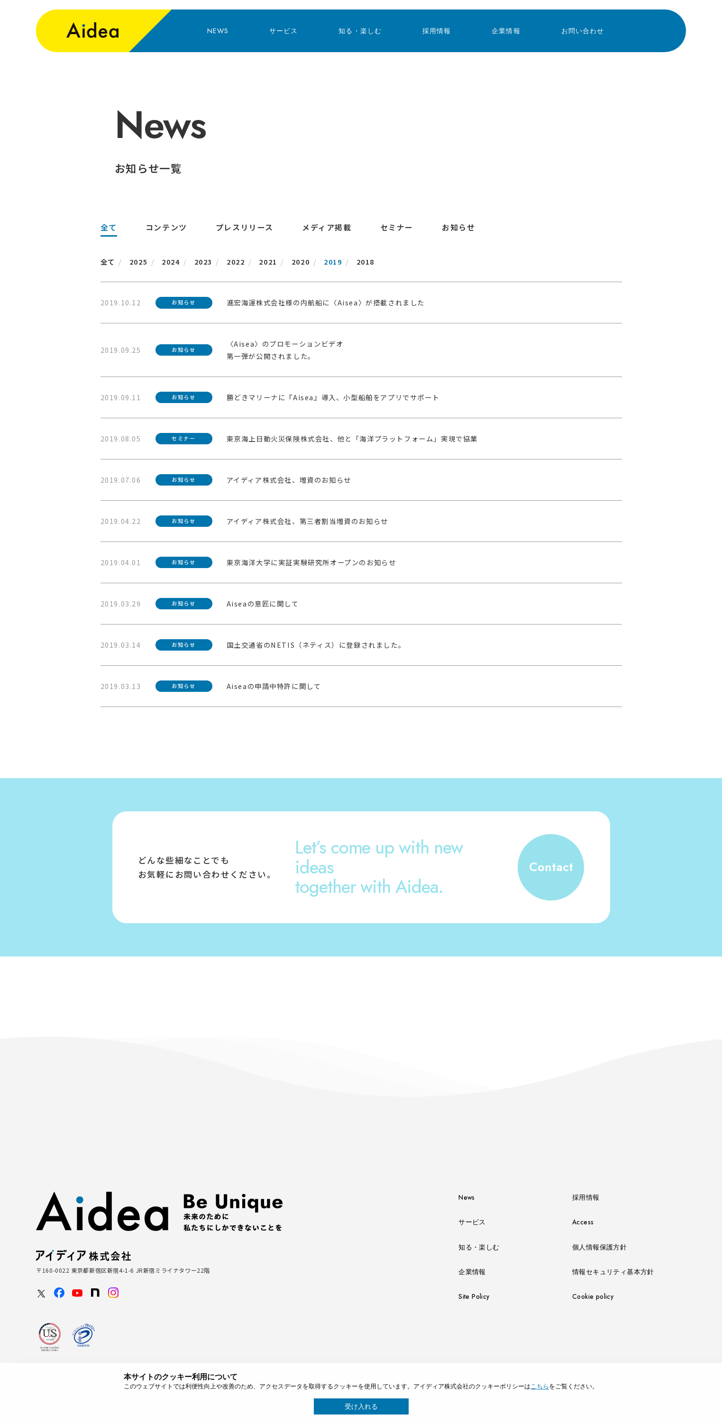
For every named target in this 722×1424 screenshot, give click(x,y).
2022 (236, 261)
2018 (365, 261)
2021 (268, 261)
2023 (203, 261)
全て (109, 227)
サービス (283, 31)
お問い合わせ (582, 31)
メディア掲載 (327, 227)
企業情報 (506, 31)
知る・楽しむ (360, 31)
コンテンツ (166, 227)
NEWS (218, 31)
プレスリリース (245, 227)
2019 (333, 261)
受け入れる (361, 1406)
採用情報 (436, 31)
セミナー (396, 227)
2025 (138, 261)
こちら (539, 1386)
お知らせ (458, 227)
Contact (551, 867)
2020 (301, 261)
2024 (171, 261)
